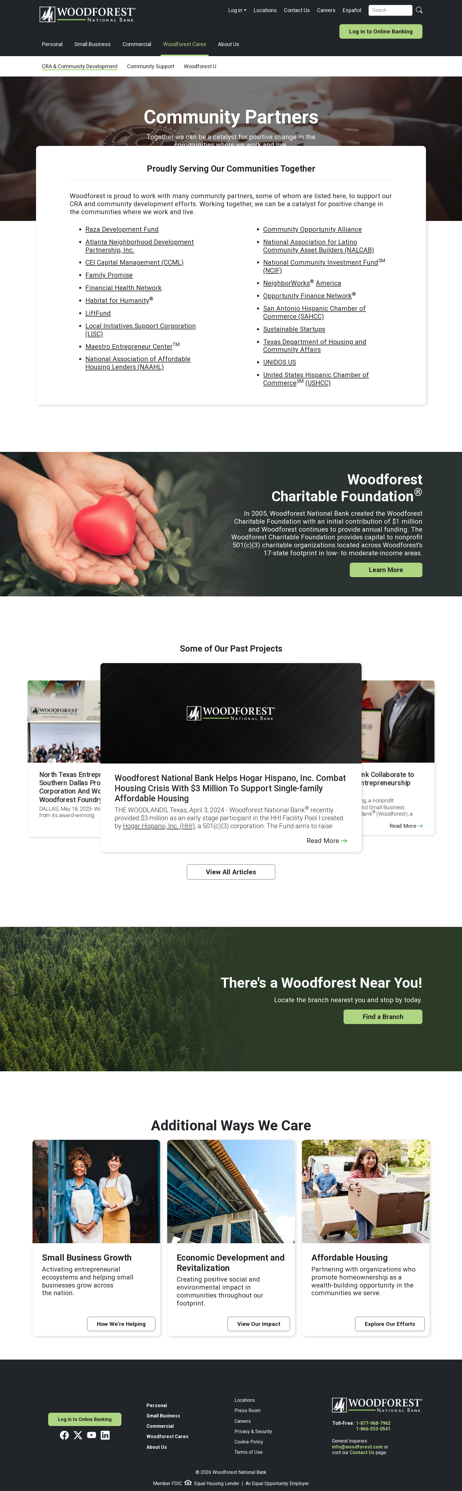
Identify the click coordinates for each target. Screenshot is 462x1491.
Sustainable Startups (294, 329)
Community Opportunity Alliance (312, 229)
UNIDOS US (279, 362)
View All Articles (231, 872)
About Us (228, 44)
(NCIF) (272, 270)
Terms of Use (249, 1452)
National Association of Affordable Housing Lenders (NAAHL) (138, 363)
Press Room (248, 1410)
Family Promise (109, 275)
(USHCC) (318, 383)
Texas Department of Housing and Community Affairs (314, 346)
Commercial (137, 44)
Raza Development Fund (122, 229)
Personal (52, 44)
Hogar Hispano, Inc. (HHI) (159, 826)
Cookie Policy (249, 1442)
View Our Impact (258, 1324)
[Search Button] (419, 10)
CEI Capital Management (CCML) (134, 262)
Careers (326, 10)
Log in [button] (235, 10)
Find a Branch (383, 1016)
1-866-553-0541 (373, 1429)
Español (352, 10)
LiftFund (98, 313)
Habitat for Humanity (117, 300)
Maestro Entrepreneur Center (129, 346)
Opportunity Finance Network (307, 295)
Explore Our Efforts (390, 1324)
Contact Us (297, 10)
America (328, 283)
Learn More (386, 570)
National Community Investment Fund (320, 262)
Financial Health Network (123, 288)
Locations (265, 10)
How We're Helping (121, 1324)
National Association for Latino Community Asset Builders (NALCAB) (318, 246)
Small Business (92, 44)
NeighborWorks (286, 283)
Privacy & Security (253, 1431)
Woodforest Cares (184, 44)
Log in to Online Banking (381, 31)
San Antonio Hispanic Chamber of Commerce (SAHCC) (314, 312)
